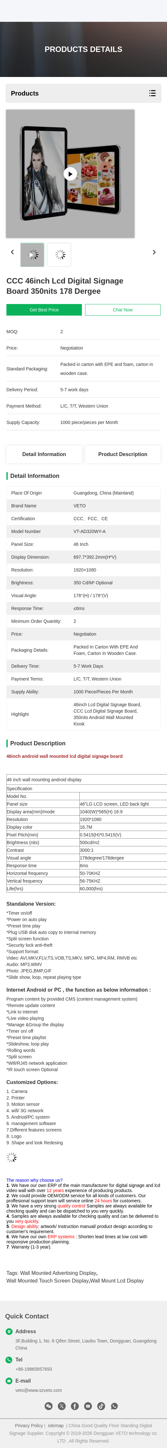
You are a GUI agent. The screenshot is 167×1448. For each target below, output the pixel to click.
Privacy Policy (29, 1425)
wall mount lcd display (117, 1280)
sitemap (56, 1425)
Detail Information (44, 454)
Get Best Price (44, 309)
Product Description (122, 454)
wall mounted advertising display (58, 1273)
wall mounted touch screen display (47, 1280)
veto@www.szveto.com (38, 1390)
